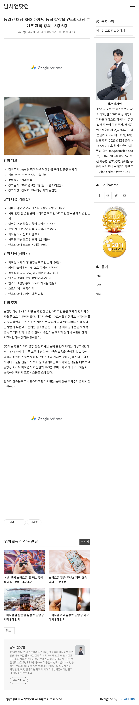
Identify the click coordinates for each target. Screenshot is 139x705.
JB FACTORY (126, 699)
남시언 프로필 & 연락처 (110, 30)
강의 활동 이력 (48, 32)
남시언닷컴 (17, 647)
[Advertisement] (47, 67)
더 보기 (85, 541)
